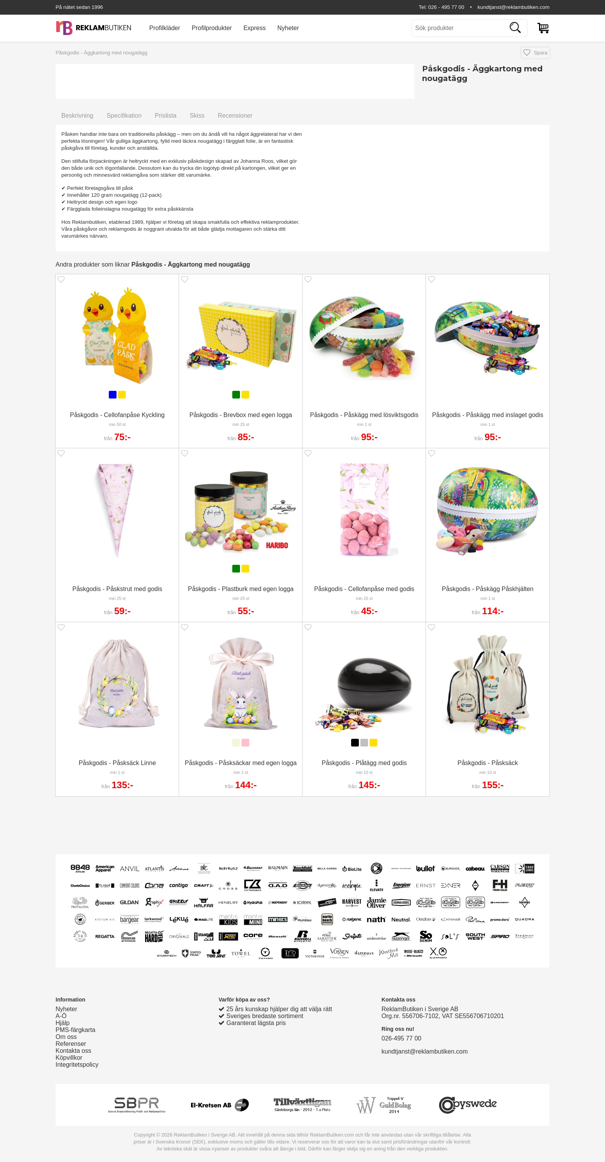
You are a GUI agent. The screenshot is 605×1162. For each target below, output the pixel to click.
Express (254, 28)
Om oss (66, 1037)
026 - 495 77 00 (446, 7)
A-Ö (61, 1016)
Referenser (71, 1043)
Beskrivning (77, 115)
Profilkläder (164, 28)
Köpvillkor (69, 1057)
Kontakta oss (73, 1050)
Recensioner (235, 115)
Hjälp (62, 1023)
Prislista (165, 115)
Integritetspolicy (77, 1064)
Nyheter (288, 28)
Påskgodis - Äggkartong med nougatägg (101, 53)
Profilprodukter (212, 28)
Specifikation (124, 115)
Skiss (197, 115)
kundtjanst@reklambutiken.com (513, 7)
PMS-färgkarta (75, 1030)
